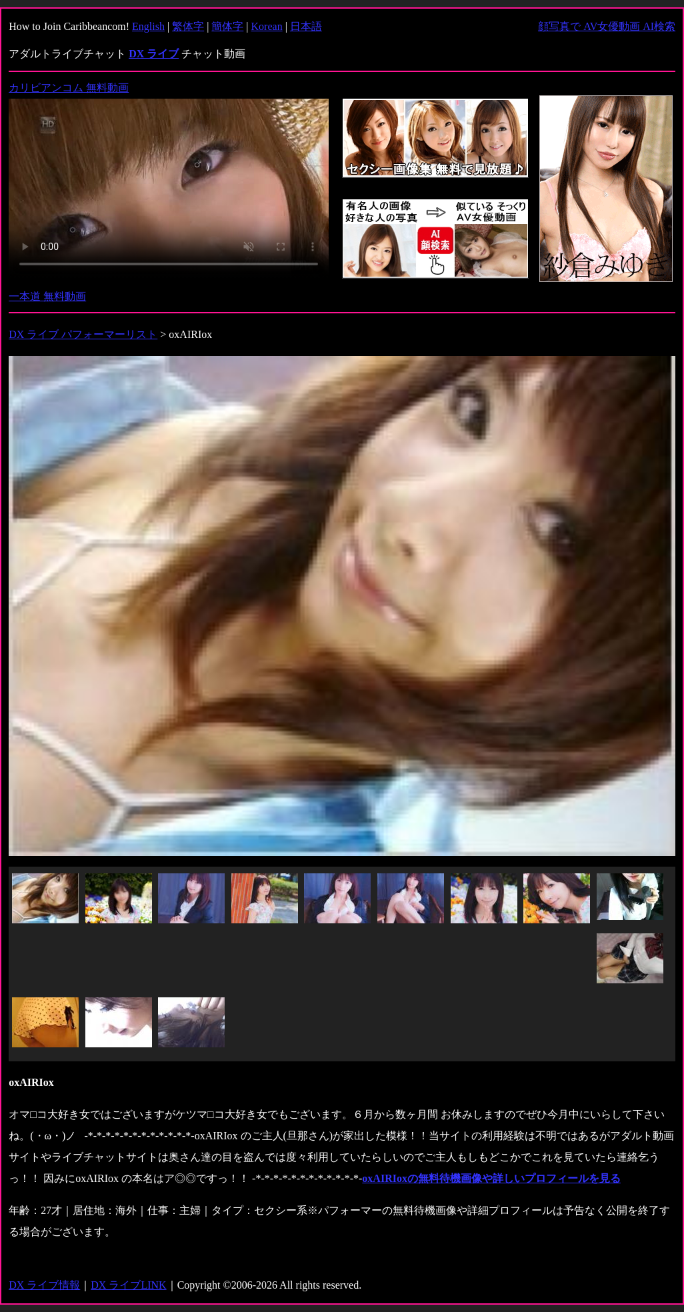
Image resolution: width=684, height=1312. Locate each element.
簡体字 (227, 26)
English (148, 26)
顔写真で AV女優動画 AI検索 (606, 26)
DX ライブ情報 (44, 1285)
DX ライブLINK (128, 1285)
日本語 (306, 26)
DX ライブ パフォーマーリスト (83, 334)
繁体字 (188, 26)
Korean (267, 26)
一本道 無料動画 (47, 296)
